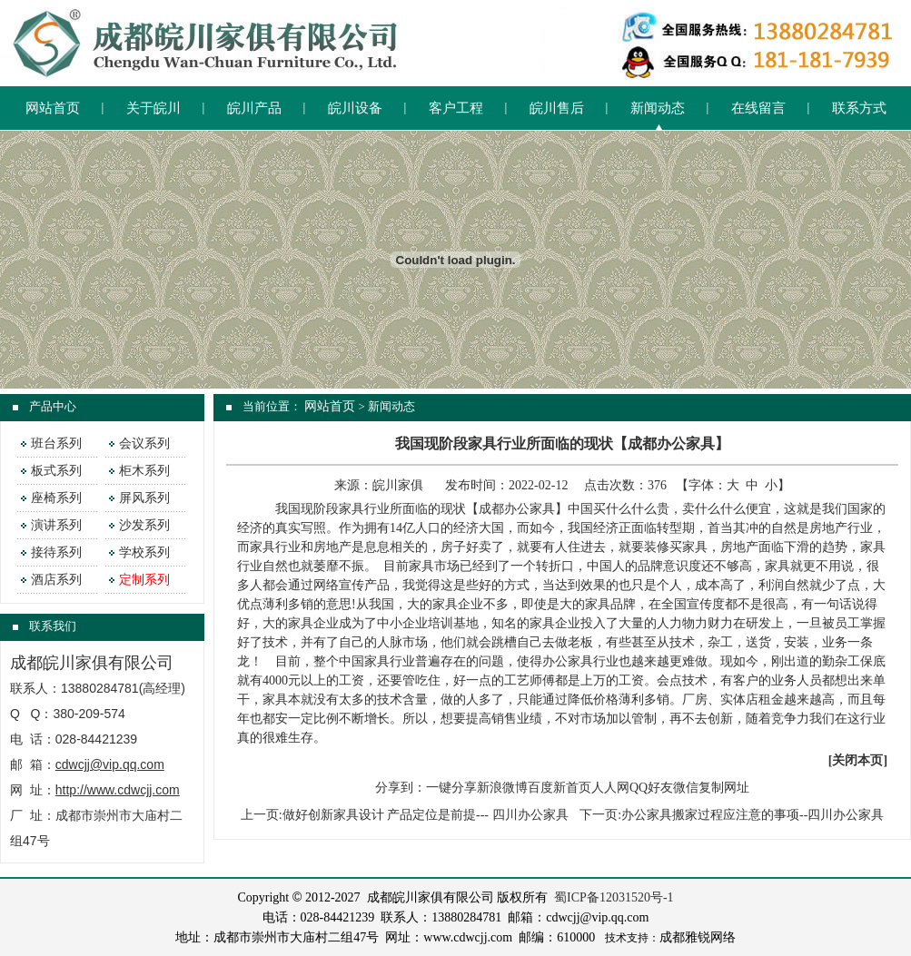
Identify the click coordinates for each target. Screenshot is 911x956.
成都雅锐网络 (697, 937)
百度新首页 (559, 787)
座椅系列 (56, 498)
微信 (685, 787)
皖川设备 (355, 108)
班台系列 (56, 443)
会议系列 (144, 443)
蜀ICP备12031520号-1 (613, 897)
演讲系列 (56, 525)
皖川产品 (254, 108)
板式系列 (56, 471)
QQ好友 (651, 787)
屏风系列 (144, 498)
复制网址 (723, 787)
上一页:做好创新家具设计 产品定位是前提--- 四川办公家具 (405, 815)
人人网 (610, 787)
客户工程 (456, 108)
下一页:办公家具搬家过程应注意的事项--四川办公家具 (731, 815)
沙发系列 (144, 525)
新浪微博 (502, 787)
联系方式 (859, 108)
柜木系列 (144, 471)
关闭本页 (857, 760)
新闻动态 (657, 108)
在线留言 (758, 108)
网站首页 (52, 108)
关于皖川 (153, 108)
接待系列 (56, 552)
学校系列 (144, 552)
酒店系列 (56, 579)
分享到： (400, 787)
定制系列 (144, 579)
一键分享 (451, 787)
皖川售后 (557, 108)
